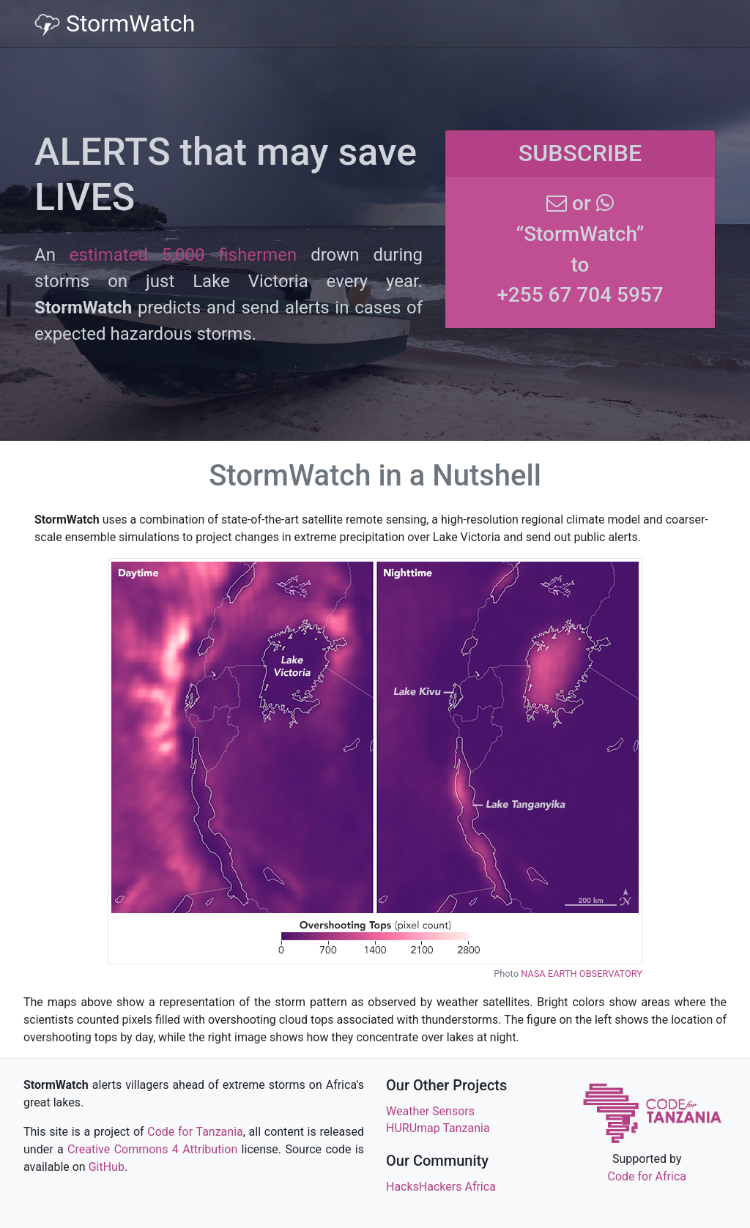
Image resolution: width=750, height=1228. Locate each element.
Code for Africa (647, 1176)
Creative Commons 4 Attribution (152, 1149)
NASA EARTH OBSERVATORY (581, 973)
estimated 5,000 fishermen (183, 255)
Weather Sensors (430, 1111)
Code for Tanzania (194, 1132)
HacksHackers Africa (441, 1187)
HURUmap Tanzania (438, 1128)
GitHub (107, 1167)
